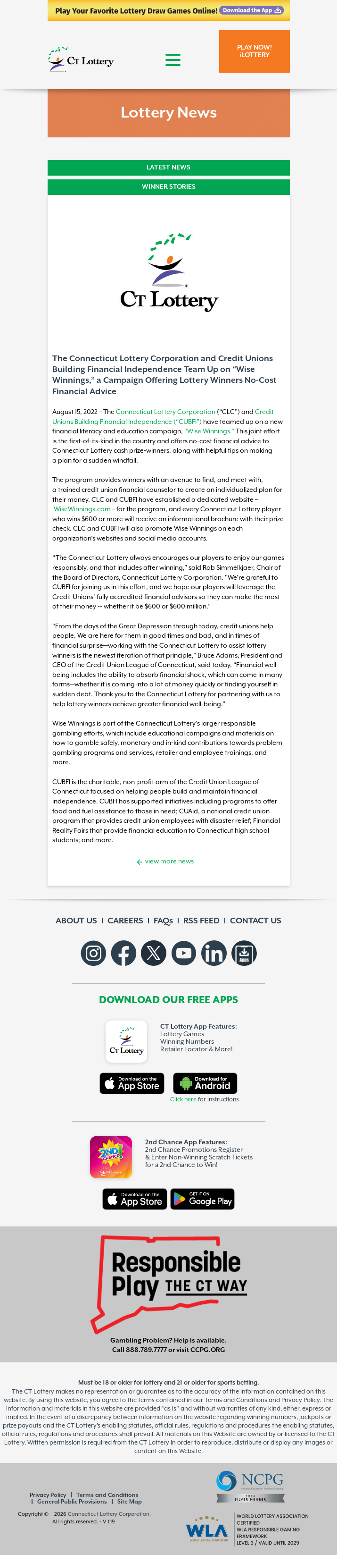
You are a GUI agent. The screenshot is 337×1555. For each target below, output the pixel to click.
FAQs (163, 921)
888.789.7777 (146, 1350)
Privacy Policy (48, 1495)
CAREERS (125, 921)
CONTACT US (255, 921)
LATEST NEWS (168, 167)
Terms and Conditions (107, 1495)
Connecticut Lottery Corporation (165, 411)
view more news (169, 861)
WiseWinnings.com (82, 509)
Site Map (129, 1501)
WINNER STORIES (169, 187)
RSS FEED (201, 921)
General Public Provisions (72, 1501)
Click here (183, 1099)
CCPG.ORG (207, 1350)
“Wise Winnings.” (209, 431)
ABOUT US (76, 921)
